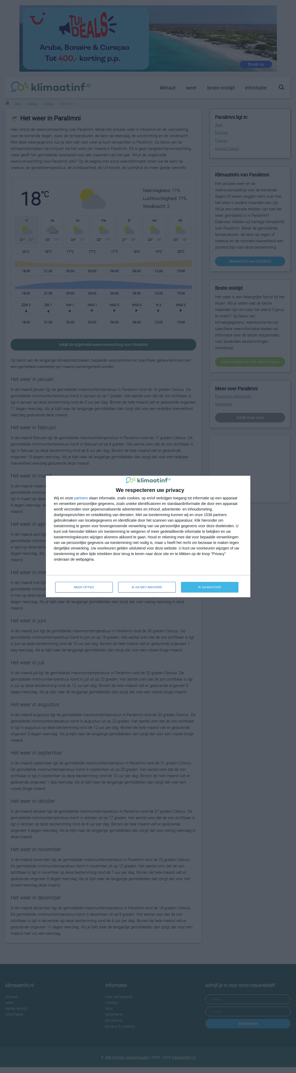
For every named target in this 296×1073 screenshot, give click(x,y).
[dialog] (148, 537)
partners (81, 498)
